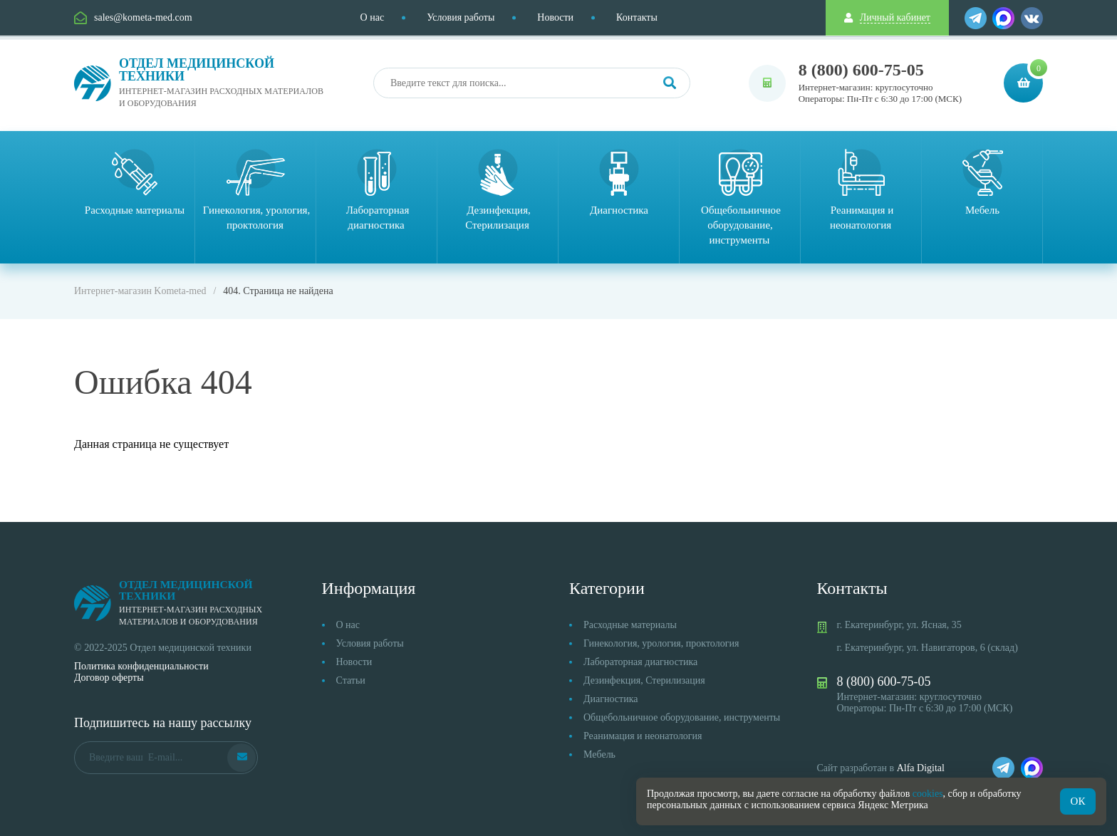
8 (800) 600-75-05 (861, 70)
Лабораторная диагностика (640, 662)
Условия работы (460, 17)
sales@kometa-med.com (143, 17)
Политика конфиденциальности (141, 666)
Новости (555, 17)
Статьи (350, 680)
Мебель (599, 754)
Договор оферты (109, 677)
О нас (372, 17)
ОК (1078, 801)
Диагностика (610, 699)
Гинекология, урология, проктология (661, 643)
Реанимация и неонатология (642, 736)
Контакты (637, 17)
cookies (928, 793)
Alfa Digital (921, 768)
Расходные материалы (630, 625)
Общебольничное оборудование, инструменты (681, 717)
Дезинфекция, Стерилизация (644, 680)
